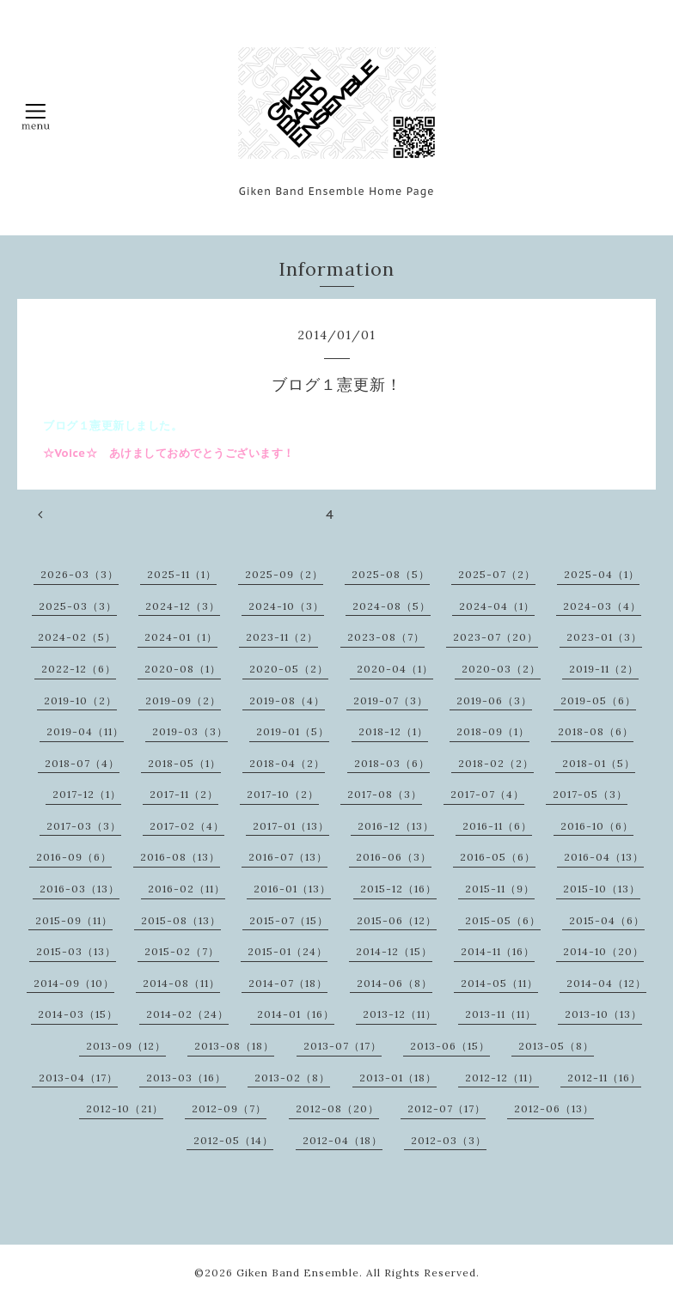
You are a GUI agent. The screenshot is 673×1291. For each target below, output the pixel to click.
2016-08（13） (180, 856)
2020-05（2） (288, 668)
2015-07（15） (288, 920)
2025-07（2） (496, 574)
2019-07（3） (390, 700)
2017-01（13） (291, 825)
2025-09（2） (284, 574)
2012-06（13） (554, 1108)
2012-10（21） (124, 1108)
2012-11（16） (604, 1077)
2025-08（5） (391, 574)
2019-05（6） (598, 700)
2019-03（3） (190, 731)
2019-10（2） (80, 700)
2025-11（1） (182, 574)
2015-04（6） (607, 920)
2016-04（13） (604, 856)
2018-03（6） (392, 763)
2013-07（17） (342, 1045)
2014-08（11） (181, 983)
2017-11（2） (184, 794)
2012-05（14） (233, 1140)
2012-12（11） (502, 1077)
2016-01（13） (292, 888)
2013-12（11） (400, 1014)
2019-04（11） (85, 731)
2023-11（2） (282, 636)
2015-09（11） (74, 920)
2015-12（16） (398, 888)
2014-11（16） (498, 951)
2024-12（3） (182, 606)
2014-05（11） (499, 983)
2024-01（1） (180, 636)
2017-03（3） (83, 825)
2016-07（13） (287, 856)
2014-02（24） (187, 1014)
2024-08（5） (391, 606)
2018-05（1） (184, 763)
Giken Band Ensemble (297, 1272)
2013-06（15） (450, 1045)
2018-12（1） (393, 731)
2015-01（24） (287, 951)
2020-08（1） (182, 668)
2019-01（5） (292, 731)
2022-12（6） (78, 668)
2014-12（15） (394, 951)
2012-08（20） (337, 1108)
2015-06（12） (397, 920)
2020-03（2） (501, 668)
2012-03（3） (448, 1140)
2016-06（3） (393, 856)
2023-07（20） (495, 636)
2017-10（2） (283, 794)
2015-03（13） (76, 951)
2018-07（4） (82, 763)
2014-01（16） (295, 1014)
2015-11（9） (500, 888)
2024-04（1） (497, 606)
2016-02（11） (186, 888)
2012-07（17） (446, 1108)
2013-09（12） (126, 1045)
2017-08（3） (384, 794)
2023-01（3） (604, 636)
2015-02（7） (181, 951)
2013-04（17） (78, 1077)
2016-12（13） (396, 825)
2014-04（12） (606, 983)
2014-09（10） (74, 983)
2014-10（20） (603, 951)
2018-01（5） (598, 763)
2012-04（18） (342, 1140)
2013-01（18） (398, 1077)
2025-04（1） (601, 574)
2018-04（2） (287, 763)
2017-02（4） (187, 825)
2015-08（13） (181, 920)
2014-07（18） (287, 983)
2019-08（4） (287, 700)
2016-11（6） (497, 825)
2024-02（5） (77, 636)
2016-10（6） (596, 825)
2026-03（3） (79, 574)
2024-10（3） (286, 606)
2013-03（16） (186, 1077)
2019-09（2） (183, 700)
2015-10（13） (601, 888)
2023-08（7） (386, 636)
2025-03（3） (78, 606)
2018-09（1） (492, 731)
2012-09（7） (229, 1108)
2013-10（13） (603, 1014)
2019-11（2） (604, 668)
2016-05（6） (497, 856)
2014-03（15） (78, 1014)
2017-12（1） (86, 794)
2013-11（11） (500, 1014)
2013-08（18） (234, 1045)
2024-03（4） (602, 606)
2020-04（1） (395, 668)
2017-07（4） (487, 794)
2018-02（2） (496, 763)
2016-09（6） (74, 856)
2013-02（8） (292, 1077)
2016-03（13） (79, 888)
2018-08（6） (595, 731)
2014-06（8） (394, 983)
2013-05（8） (556, 1045)
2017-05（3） (590, 794)
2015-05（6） (503, 920)
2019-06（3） (494, 700)
